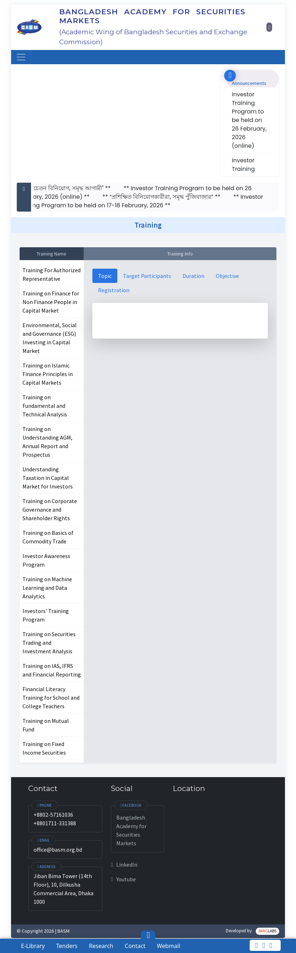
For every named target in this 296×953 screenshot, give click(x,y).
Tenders (66, 946)
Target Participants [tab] (147, 275)
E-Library (33, 946)
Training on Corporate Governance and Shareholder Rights (49, 509)
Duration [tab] (193, 275)
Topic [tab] (105, 275)
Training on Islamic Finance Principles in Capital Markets (47, 374)
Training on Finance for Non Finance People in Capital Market (50, 302)
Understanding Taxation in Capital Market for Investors (47, 478)
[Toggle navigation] (21, 57)
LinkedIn (124, 864)
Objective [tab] (227, 275)
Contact (135, 946)
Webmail (168, 946)
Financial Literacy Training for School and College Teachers (51, 697)
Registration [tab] (113, 290)
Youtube (123, 879)
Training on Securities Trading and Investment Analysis (49, 642)
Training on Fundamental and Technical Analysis (44, 406)
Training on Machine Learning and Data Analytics (47, 588)
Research (101, 946)
